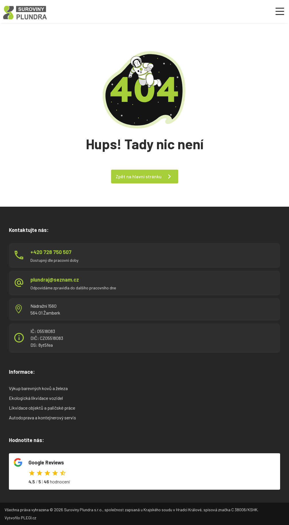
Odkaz (144, 471)
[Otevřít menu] (280, 11)
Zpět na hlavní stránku (139, 176)
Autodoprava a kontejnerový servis (42, 417)
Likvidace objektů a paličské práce (42, 407)
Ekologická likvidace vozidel (36, 398)
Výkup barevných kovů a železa (38, 388)
